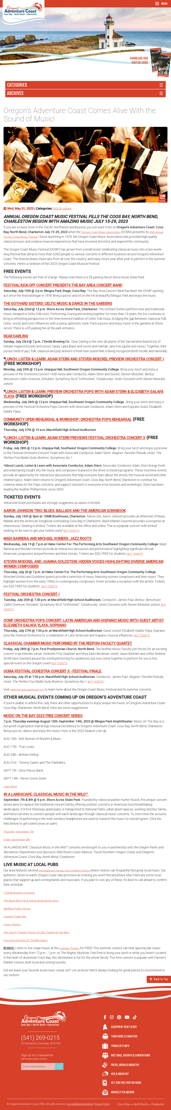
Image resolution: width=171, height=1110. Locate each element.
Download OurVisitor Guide (139, 60)
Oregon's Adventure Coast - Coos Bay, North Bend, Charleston (24, 12)
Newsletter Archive (123, 1092)
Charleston (157, 1104)
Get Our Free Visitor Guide (126, 1082)
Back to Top (158, 979)
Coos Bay (124, 1104)
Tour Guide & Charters (124, 1036)
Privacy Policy (102, 1104)
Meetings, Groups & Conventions (130, 1055)
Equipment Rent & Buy (124, 1027)
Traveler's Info (120, 1046)
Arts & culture (62, 208)
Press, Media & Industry (125, 1065)
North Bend (140, 1104)
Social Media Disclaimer (80, 1104)
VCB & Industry (106, 1073)
